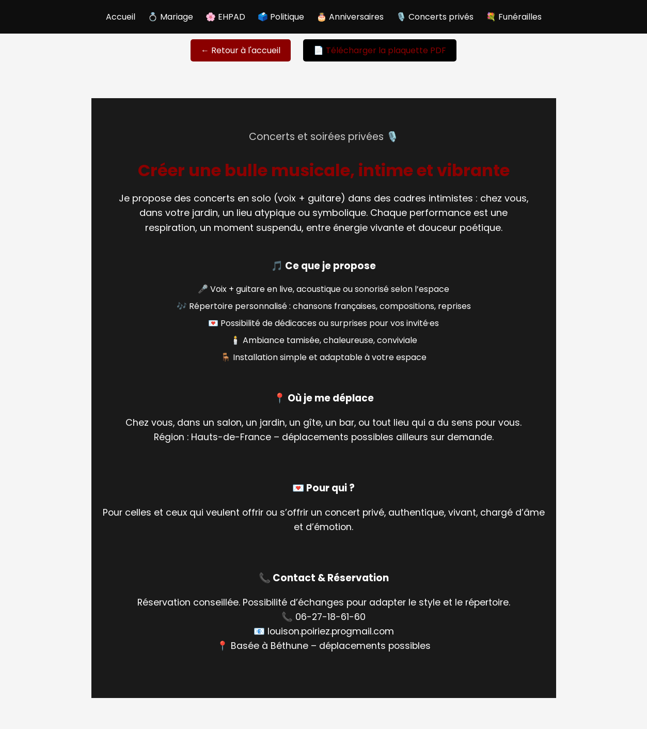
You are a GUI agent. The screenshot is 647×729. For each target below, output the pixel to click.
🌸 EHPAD (225, 17)
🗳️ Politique (281, 17)
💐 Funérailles (514, 17)
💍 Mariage (170, 17)
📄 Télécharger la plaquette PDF (379, 50)
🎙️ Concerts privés (435, 17)
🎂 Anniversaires (350, 17)
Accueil (120, 17)
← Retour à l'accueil (240, 50)
